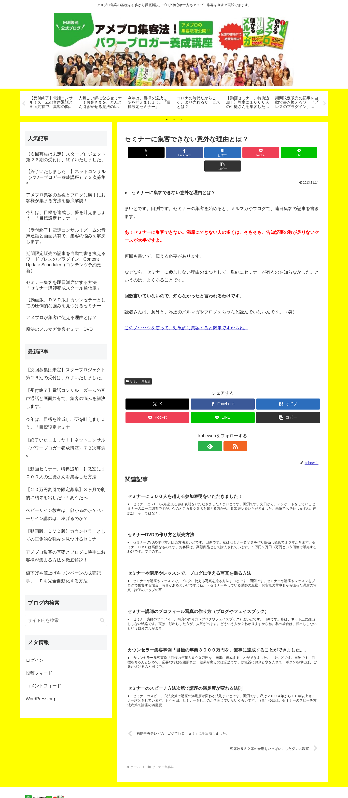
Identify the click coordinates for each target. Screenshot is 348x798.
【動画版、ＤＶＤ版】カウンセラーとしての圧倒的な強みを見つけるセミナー (65, 535)
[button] (305, 152)
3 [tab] (181, 119)
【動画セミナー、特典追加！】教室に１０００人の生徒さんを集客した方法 (65, 472)
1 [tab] (166, 119)
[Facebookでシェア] (173, 152)
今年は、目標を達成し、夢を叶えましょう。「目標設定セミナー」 (65, 423)
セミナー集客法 (138, 368)
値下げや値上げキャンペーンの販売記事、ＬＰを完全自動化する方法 (63, 577)
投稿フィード (39, 673)
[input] (66, 620)
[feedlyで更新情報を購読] (217, 433)
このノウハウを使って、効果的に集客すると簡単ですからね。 (186, 314)
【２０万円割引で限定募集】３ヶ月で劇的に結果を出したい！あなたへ (65, 493)
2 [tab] (174, 119)
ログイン (34, 660)
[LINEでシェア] (272, 152)
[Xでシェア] (140, 152)
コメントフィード (43, 685)
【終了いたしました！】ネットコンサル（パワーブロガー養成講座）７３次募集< (65, 448)
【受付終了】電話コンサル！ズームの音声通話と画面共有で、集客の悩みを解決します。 (65, 398)
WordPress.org (40, 698)
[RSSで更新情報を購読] (228, 433)
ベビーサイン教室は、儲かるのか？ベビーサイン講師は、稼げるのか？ (65, 514)
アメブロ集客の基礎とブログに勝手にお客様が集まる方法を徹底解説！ (65, 556)
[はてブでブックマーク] (206, 152)
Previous (23, 103)
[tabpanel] (51, 103)
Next (324, 103)
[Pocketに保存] (239, 152)
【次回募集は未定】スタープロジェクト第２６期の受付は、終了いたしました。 (65, 373)
